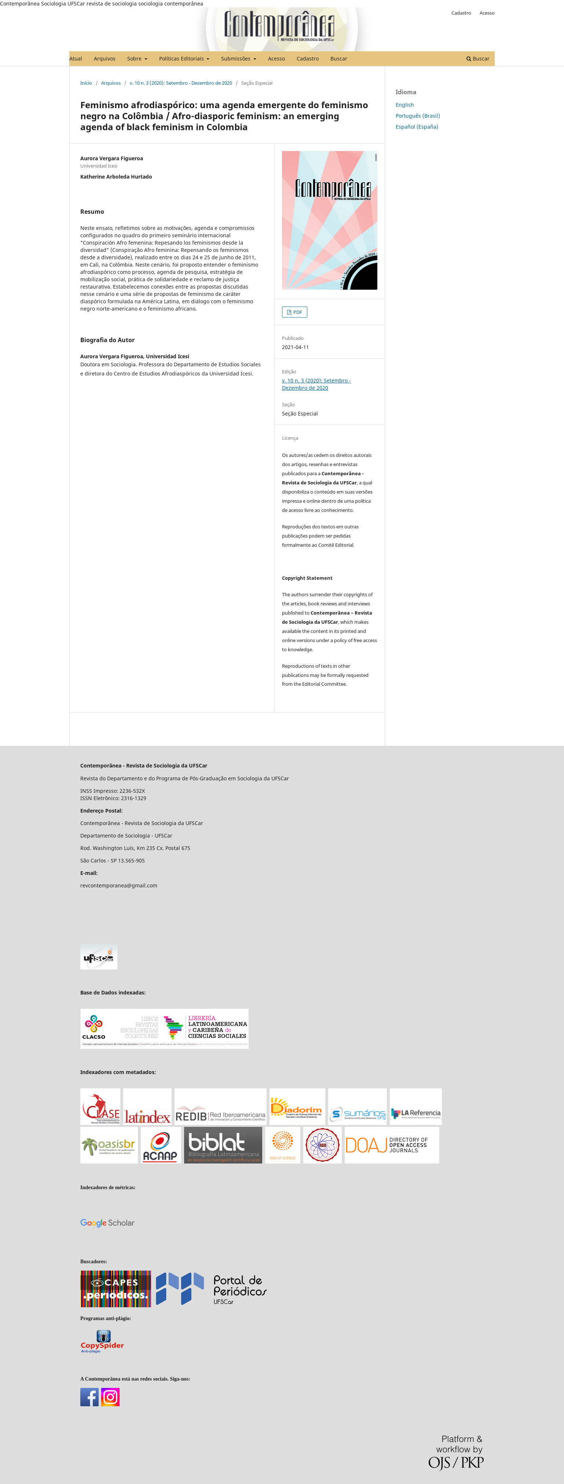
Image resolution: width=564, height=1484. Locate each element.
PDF (297, 312)
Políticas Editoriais (182, 58)
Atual (75, 58)
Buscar (338, 58)
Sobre (135, 58)
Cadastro (308, 58)
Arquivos (105, 58)
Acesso (276, 58)
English (405, 104)
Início (86, 83)
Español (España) (417, 126)
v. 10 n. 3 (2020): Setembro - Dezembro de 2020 (181, 83)
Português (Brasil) (418, 115)
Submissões (236, 58)
